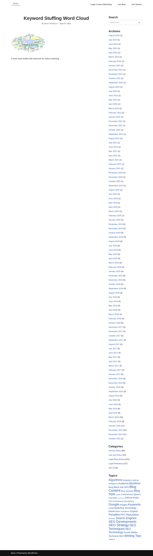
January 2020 (114, 220)
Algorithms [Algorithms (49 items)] (115, 479)
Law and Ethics (115, 455)
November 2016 (116, 383)
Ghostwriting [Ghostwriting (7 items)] (129, 501)
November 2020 (116, 177)
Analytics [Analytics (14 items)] (127, 480)
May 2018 (113, 306)
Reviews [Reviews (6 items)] (112, 518)
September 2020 (116, 186)
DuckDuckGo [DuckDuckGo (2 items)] (121, 498)
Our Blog (122, 4)
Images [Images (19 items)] (123, 504)
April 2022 (113, 104)
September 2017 (116, 340)
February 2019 (115, 267)
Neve (13, 553)
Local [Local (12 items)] (111, 508)
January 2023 (114, 65)
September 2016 (116, 391)
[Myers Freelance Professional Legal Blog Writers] (15, 4)
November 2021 (116, 125)
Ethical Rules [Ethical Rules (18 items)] (132, 497)
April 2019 (113, 258)
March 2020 (114, 211)
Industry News (115, 451)
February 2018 (115, 319)
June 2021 (113, 147)
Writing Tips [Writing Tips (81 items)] (132, 536)
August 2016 (114, 396)
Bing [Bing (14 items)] (111, 487)
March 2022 (114, 108)
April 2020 (113, 207)
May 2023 (113, 48)
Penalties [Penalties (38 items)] (114, 514)
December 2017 (116, 327)
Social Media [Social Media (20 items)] (130, 532)
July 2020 (113, 194)
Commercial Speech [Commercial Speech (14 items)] (131, 494)
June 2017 (113, 353)
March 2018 (114, 314)
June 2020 (113, 198)
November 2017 (116, 331)
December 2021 (116, 121)
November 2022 (116, 74)
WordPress (33, 553)
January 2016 (114, 426)
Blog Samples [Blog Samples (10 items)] (127, 491)
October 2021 (114, 130)
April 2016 (113, 413)
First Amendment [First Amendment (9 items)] (116, 501)
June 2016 (113, 404)
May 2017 (113, 357)
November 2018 (116, 280)
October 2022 (114, 78)
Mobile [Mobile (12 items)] (112, 511)
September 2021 (116, 134)
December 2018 (116, 276)
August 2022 (114, 87)
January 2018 (114, 323)
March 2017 (114, 366)
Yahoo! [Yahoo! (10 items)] (112, 539)
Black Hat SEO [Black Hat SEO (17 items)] (121, 487)
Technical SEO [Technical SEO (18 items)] (116, 536)
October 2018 (114, 284)
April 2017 (113, 361)
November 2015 (116, 434)
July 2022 (113, 91)
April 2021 (113, 156)
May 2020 (113, 203)
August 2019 (114, 241)
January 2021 (114, 168)
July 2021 (113, 143)
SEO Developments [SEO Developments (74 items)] (122, 521)
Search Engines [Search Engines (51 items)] (126, 518)
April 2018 (113, 310)
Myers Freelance (50, 23)
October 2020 (114, 181)
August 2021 (114, 138)
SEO (111, 468)
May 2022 (113, 100)
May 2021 (113, 151)
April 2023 (113, 53)
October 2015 (114, 439)
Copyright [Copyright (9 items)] (113, 498)
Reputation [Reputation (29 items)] (132, 514)
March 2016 (114, 417)
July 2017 (113, 348)
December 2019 (116, 224)
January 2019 (114, 271)
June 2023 (113, 44)
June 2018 (113, 301)
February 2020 (115, 216)
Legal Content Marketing (101, 4)
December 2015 (116, 430)
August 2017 (114, 344)
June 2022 (113, 95)
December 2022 (116, 70)
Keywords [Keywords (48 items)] (134, 504)
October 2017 (114, 336)
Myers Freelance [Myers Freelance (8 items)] (122, 511)
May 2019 (113, 254)
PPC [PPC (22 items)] (123, 514)
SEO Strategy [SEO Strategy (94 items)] (119, 525)
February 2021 (115, 164)
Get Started (137, 4)
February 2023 (115, 61)
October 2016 (114, 387)
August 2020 (114, 190)
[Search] (123, 22)
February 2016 (115, 421)
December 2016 (116, 378)
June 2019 (113, 250)
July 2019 (113, 246)
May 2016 (113, 409)
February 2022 (115, 113)
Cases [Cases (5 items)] (118, 494)
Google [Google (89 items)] (114, 504)
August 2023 (114, 35)
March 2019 (114, 263)
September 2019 (116, 237)
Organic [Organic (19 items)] (134, 511)
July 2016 (113, 400)
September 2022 (116, 83)
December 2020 (116, 173)
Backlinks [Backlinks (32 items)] (134, 483)
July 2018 (113, 297)
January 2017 (114, 374)
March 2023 (114, 57)
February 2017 (115, 370)
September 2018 (116, 288)
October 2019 (114, 233)
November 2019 (116, 228)
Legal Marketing (116, 463)
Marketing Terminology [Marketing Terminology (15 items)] (125, 508)
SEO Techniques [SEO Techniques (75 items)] (122, 527)
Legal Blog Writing (116, 459)
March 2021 (114, 160)
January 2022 (114, 117)
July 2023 (113, 40)
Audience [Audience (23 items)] (123, 483)
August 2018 (114, 293)
